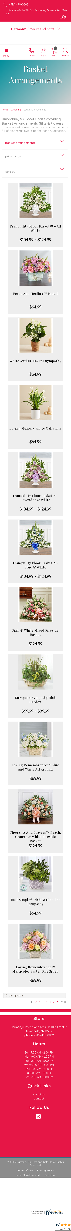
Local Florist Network (28, 1175)
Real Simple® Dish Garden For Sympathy (35, 902)
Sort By (10, 171)
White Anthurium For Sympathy (35, 361)
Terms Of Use (25, 1170)
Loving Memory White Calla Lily (35, 428)
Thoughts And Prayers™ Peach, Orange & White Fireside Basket (35, 836)
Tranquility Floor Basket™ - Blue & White (35, 565)
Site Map (50, 1175)
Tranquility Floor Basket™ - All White (35, 228)
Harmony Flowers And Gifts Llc (35, 29)
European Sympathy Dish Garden (35, 700)
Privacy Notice (45, 1170)
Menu (6, 55)
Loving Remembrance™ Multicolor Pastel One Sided (35, 969)
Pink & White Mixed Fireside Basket (35, 632)
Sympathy (16, 109)
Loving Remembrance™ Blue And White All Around (35, 767)
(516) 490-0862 (18, 4)
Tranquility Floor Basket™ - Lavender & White (35, 498)
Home (5, 109)
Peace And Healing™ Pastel (35, 293)
